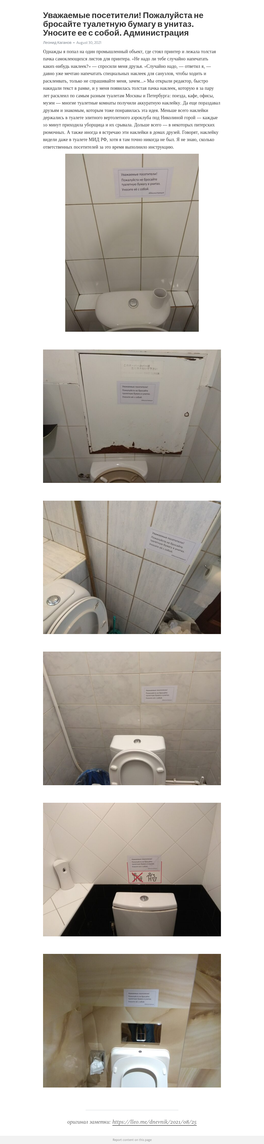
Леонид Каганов (57, 42)
